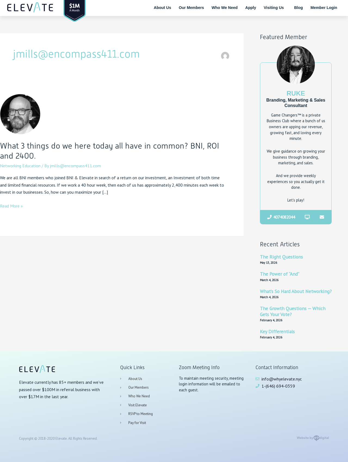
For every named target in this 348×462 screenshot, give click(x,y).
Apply (250, 7)
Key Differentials (277, 331)
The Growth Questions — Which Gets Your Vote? (292, 311)
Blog (298, 7)
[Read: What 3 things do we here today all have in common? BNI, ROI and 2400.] (20, 113)
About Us (162, 7)
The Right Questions (281, 257)
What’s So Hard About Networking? (296, 291)
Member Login (323, 7)
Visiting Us (275, 7)
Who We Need (225, 7)
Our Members (191, 7)
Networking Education (20, 165)
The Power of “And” (279, 274)
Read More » (11, 205)
